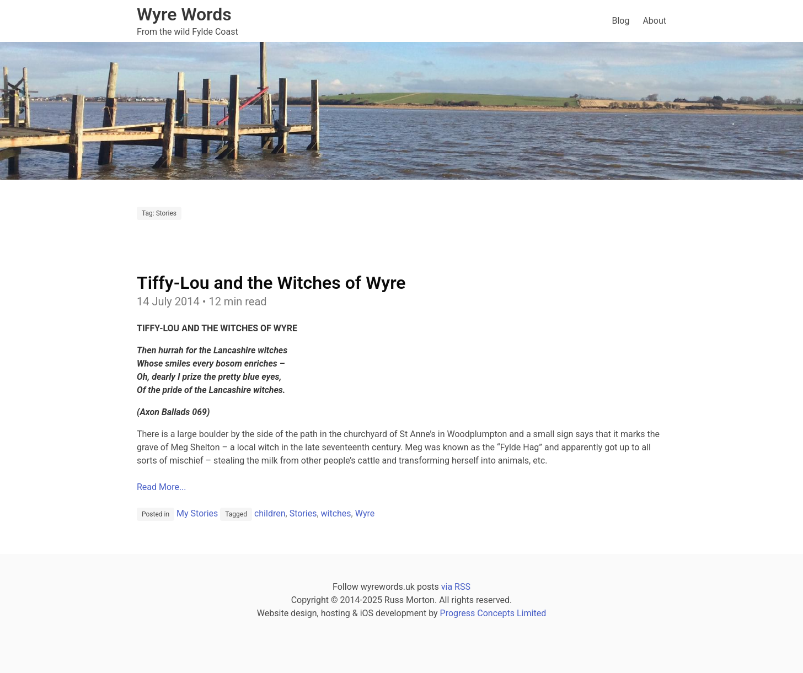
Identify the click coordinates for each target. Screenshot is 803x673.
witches (336, 513)
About (654, 20)
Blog (620, 20)
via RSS (455, 587)
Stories (303, 513)
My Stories (197, 513)
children (270, 513)
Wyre (365, 513)
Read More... (161, 487)
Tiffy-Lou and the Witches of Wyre (271, 282)
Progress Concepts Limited (493, 613)
